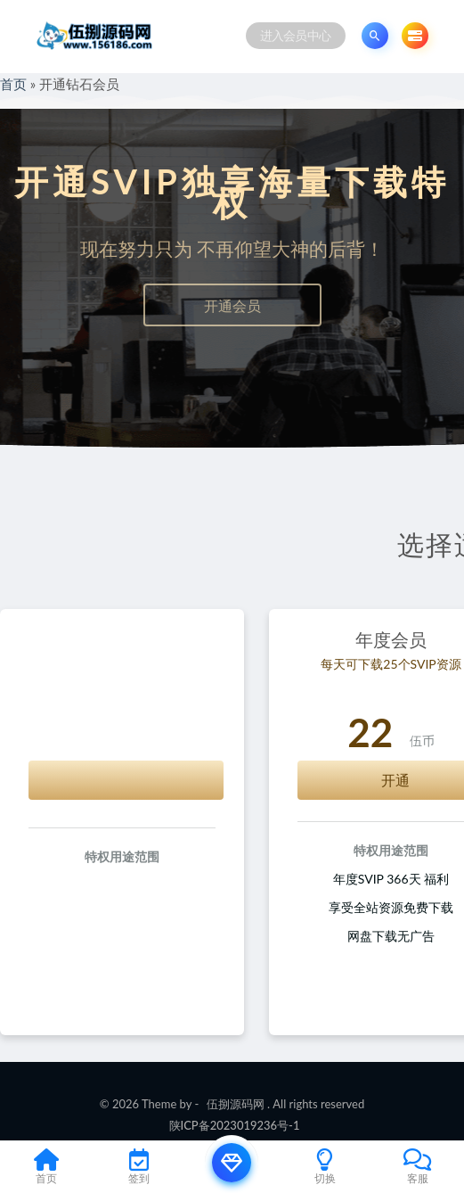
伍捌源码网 (236, 1104)
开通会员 (232, 305)
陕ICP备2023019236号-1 (234, 1125)
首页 (13, 84)
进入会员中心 (295, 35)
